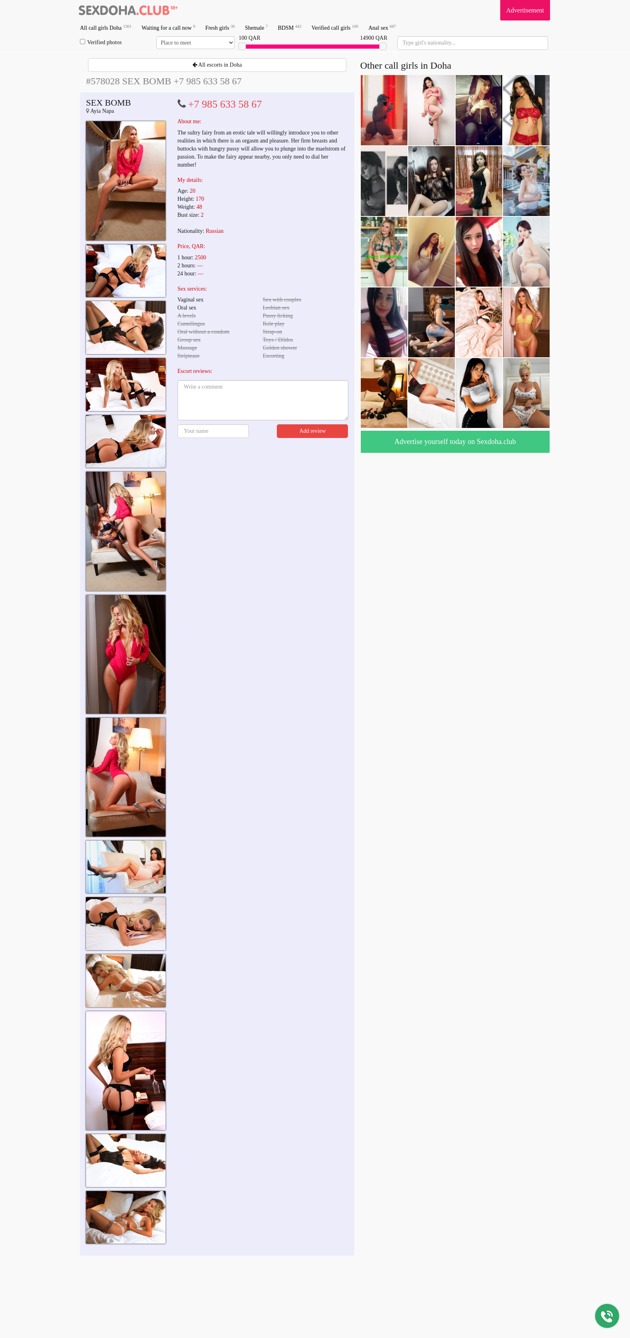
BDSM (289, 27)
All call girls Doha (105, 27)
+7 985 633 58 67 (225, 104)
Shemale (256, 27)
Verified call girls (334, 27)
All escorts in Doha (217, 65)
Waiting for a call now (168, 27)
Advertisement (525, 10)
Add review (312, 431)
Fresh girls (220, 27)
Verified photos (101, 42)
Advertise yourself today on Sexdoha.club (455, 442)
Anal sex (382, 27)
